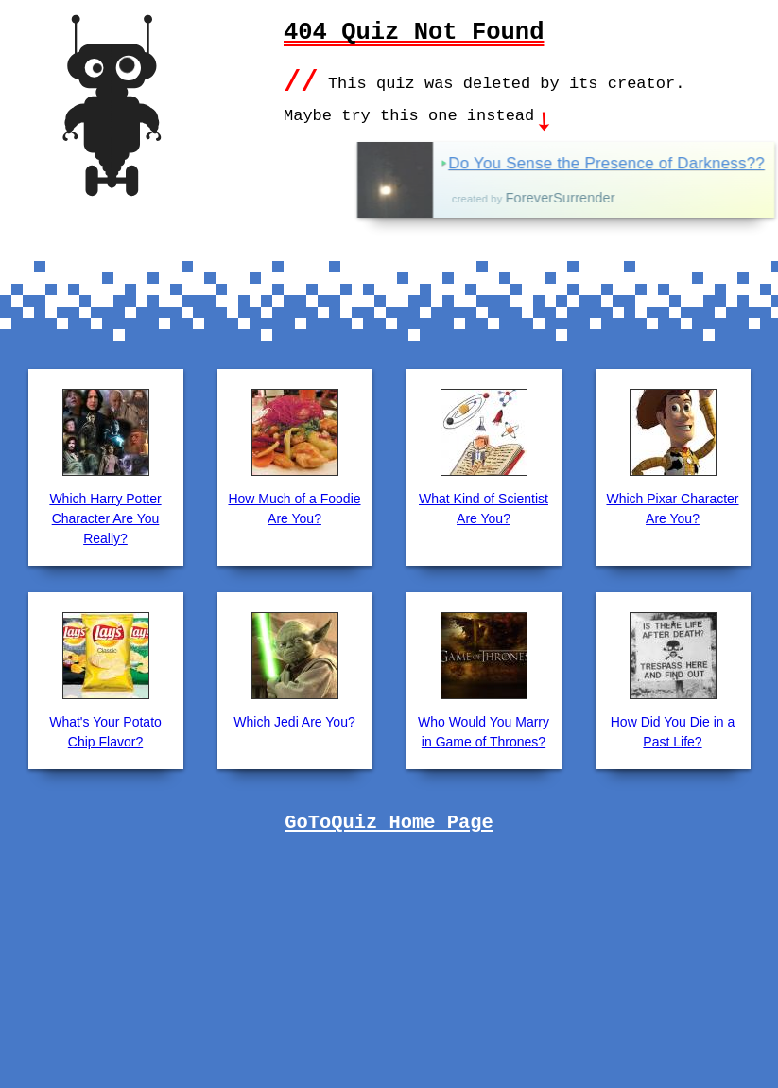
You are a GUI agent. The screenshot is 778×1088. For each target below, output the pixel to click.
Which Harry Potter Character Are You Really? (105, 516)
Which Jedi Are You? (293, 720)
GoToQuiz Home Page (389, 821)
